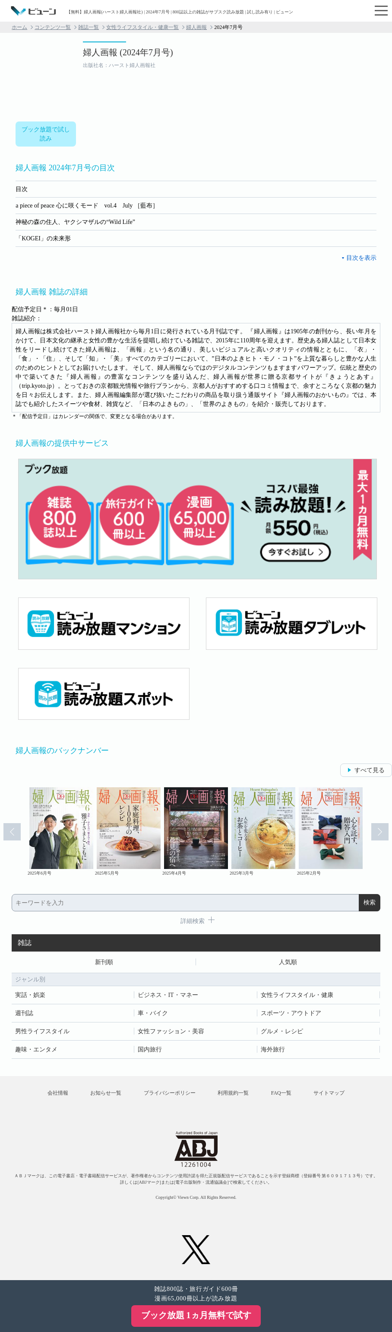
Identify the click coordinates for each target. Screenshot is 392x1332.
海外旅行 (273, 1049)
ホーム (19, 27)
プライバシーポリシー (170, 1093)
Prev (12, 831)
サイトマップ (329, 1093)
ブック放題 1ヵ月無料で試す (196, 1315)
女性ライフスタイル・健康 (297, 995)
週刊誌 (24, 1013)
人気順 (288, 962)
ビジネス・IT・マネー (168, 995)
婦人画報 (196, 27)
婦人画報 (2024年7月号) (128, 52)
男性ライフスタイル (42, 1031)
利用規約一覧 (233, 1093)
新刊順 (104, 962)
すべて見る (369, 770)
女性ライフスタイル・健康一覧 (142, 27)
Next (380, 831)
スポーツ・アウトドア (291, 1013)
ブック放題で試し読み (46, 134)
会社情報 (57, 1093)
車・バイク (153, 1013)
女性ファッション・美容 (171, 1031)
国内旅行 (150, 1049)
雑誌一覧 (88, 27)
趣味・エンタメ (36, 1049)
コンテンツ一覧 (53, 27)
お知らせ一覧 (105, 1093)
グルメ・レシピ (282, 1031)
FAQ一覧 (281, 1093)
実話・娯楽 (30, 995)
